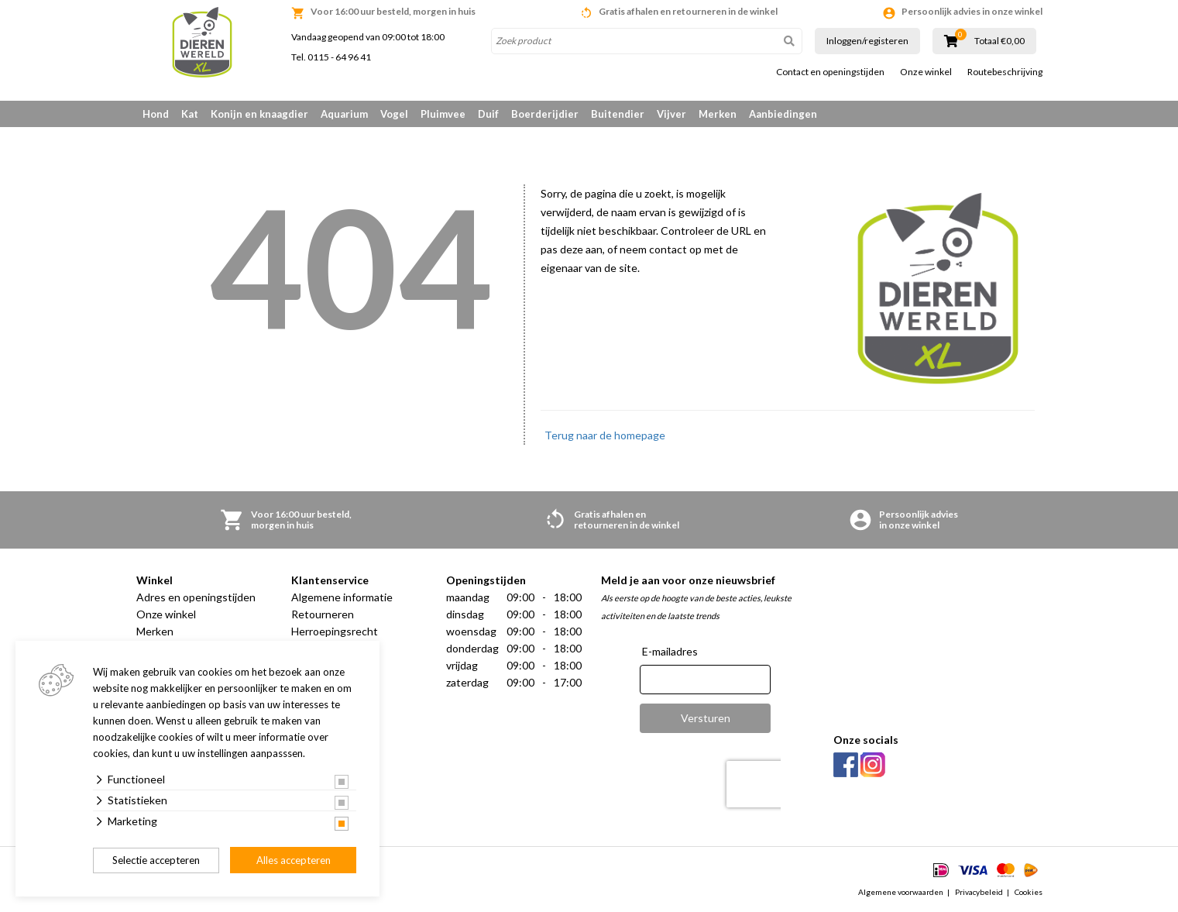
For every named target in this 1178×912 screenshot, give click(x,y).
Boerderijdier (545, 114)
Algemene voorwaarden (900, 892)
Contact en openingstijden (830, 72)
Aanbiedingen (783, 114)
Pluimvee (443, 114)
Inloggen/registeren (867, 40)
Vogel (394, 114)
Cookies (1028, 892)
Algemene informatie (342, 597)
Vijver (671, 114)
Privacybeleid (979, 892)
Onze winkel (926, 72)
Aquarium (344, 114)
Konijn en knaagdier (259, 114)
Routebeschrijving (1004, 72)
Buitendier (617, 114)
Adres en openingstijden (196, 597)
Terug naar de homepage (604, 435)
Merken (718, 114)
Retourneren (322, 614)
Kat (189, 114)
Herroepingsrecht (334, 631)
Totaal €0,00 (999, 41)
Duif (488, 114)
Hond (156, 114)
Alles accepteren (293, 860)
